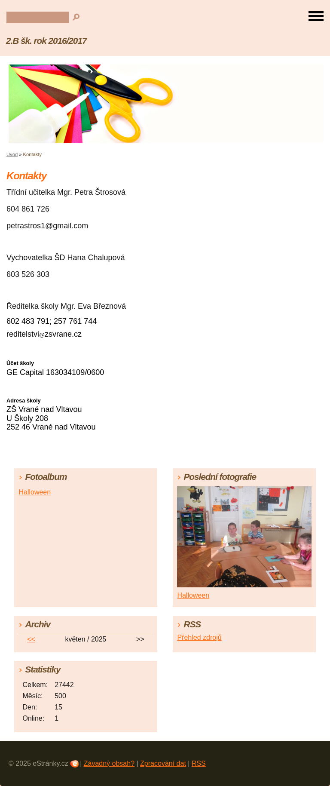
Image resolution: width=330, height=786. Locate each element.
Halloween (34, 492)
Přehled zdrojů (199, 637)
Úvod (12, 154)
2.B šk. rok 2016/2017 (46, 41)
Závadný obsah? (109, 763)
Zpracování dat (163, 763)
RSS (199, 763)
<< (31, 639)
